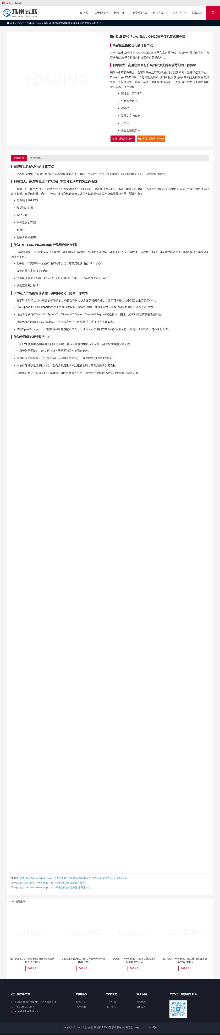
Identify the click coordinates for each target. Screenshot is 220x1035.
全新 (69, 877)
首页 (11, 22)
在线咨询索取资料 (123, 138)
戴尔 (75, 877)
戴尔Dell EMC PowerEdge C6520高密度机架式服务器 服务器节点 (55, 887)
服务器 (95, 877)
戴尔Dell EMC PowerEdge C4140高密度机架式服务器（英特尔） (55, 882)
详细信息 (32, 968)
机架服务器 (106, 877)
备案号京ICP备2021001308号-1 (140, 1027)
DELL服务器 (35, 22)
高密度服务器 (120, 877)
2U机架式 (25, 877)
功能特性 (19, 158)
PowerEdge (60, 877)
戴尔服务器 (85, 877)
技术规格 (35, 158)
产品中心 (21, 22)
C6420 (34, 877)
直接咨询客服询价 (151, 138)
